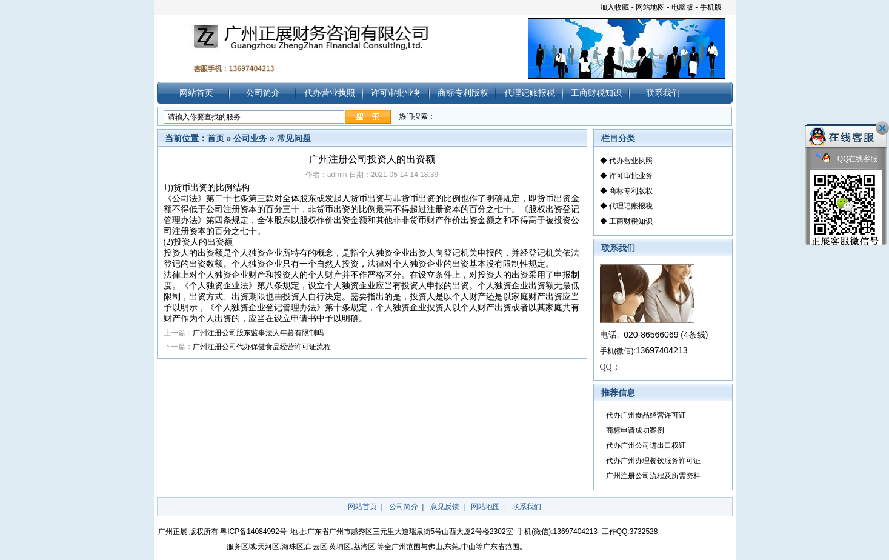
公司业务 (250, 138)
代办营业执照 (329, 93)
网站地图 (650, 7)
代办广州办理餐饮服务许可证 (653, 460)
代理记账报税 (529, 93)
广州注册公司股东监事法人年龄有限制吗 (258, 332)
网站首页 (196, 93)
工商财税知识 (596, 93)
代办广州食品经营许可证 (646, 415)
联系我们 (663, 93)
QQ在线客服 (847, 159)
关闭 (882, 128)
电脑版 (682, 7)
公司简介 (263, 93)
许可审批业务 (396, 93)
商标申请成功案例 (635, 430)
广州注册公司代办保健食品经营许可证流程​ (262, 346)
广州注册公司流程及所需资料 (653, 476)
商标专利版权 (463, 93)
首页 (215, 138)
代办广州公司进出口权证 (646, 445)
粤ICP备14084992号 (253, 531)
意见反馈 (444, 506)
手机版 (711, 7)
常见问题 (294, 138)
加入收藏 (614, 7)
